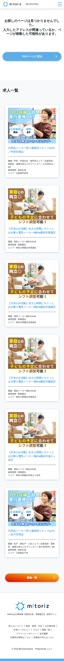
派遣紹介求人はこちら (43, 637)
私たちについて (16, 626)
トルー (49, 649)
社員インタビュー (22, 630)
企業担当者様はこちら (20, 637)
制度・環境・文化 (34, 626)
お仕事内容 (50, 626)
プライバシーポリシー (26, 633)
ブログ (36, 630)
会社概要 (44, 633)
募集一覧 (46, 630)
